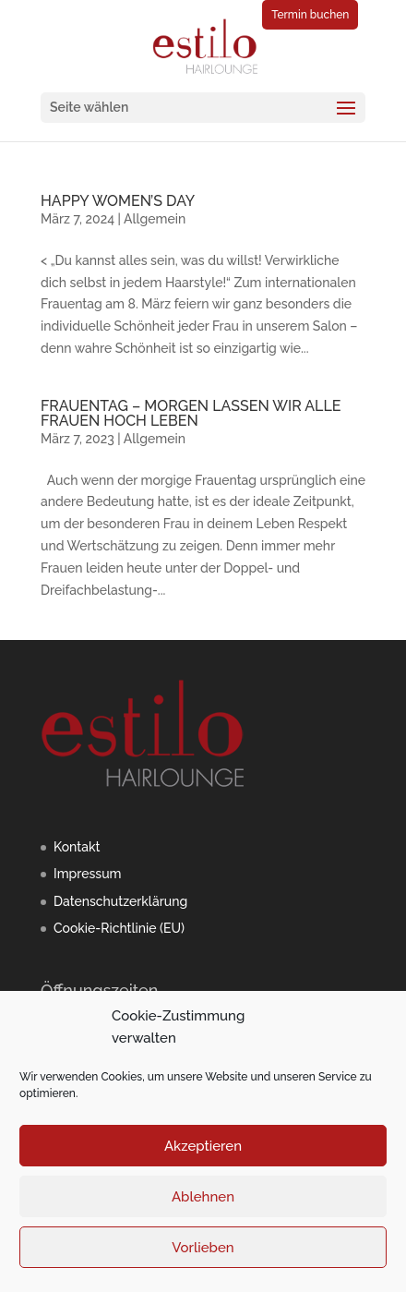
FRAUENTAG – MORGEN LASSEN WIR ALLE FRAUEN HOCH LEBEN (190, 413)
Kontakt (77, 846)
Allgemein (154, 218)
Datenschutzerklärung (120, 901)
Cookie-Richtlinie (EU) (119, 928)
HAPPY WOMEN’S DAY (118, 201)
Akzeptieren (203, 1146)
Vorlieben (202, 1247)
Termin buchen (310, 14)
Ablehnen (203, 1197)
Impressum (88, 873)
